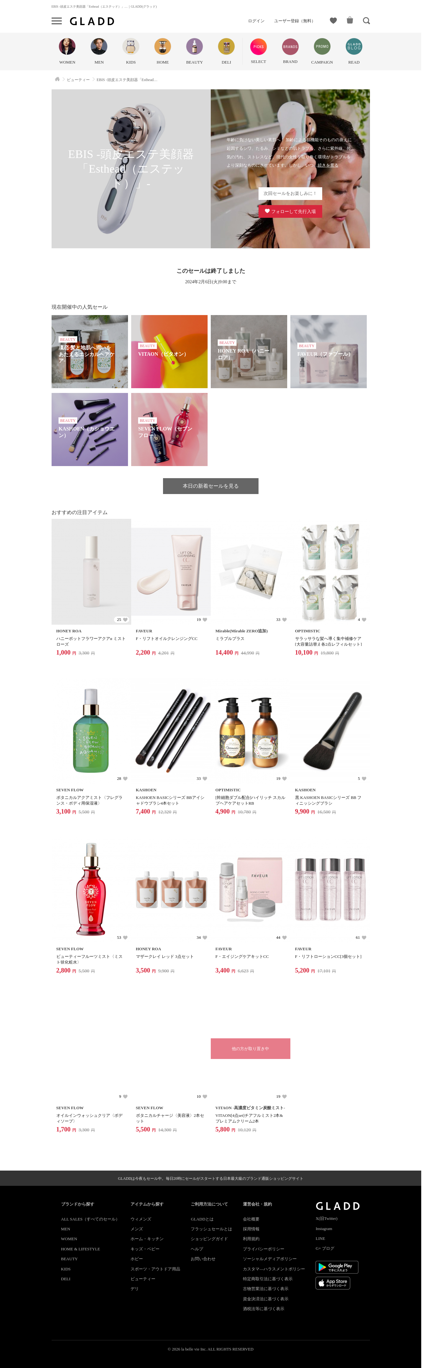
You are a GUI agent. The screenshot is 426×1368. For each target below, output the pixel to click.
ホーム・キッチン (147, 1238)
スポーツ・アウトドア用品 (155, 1269)
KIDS (66, 1269)
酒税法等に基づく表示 (263, 1308)
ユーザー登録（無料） (295, 20)
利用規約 (251, 1238)
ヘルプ (197, 1249)
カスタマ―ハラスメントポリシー (274, 1269)
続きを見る (328, 165)
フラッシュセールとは (211, 1229)
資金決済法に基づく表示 (265, 1298)
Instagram (324, 1228)
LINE (320, 1238)
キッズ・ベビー (145, 1249)
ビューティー (143, 1278)
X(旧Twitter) (326, 1218)
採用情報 (251, 1229)
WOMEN (69, 1238)
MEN (65, 1229)
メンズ (137, 1229)
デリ (135, 1288)
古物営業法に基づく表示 (265, 1288)
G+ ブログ (325, 1248)
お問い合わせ (203, 1258)
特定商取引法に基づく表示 (268, 1278)
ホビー (137, 1258)
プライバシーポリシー (263, 1249)
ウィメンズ (141, 1219)
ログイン (256, 20)
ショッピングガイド (209, 1238)
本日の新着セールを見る (211, 486)
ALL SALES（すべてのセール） (90, 1219)
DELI (66, 1278)
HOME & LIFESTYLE (80, 1249)
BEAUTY (69, 1258)
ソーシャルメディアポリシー (270, 1258)
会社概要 (251, 1219)
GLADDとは (202, 1219)
